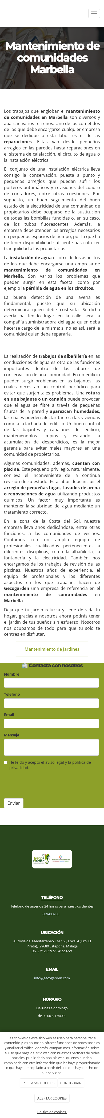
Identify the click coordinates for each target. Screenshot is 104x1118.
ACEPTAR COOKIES (52, 1098)
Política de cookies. (52, 1111)
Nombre (11, 674)
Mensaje (11, 734)
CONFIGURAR (70, 1083)
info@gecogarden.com (52, 978)
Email (9, 714)
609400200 (50, 914)
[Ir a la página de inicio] (2, 13)
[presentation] (44, 783)
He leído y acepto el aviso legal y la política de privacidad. (47, 765)
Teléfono (12, 694)
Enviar (13, 803)
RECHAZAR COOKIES (38, 1083)
